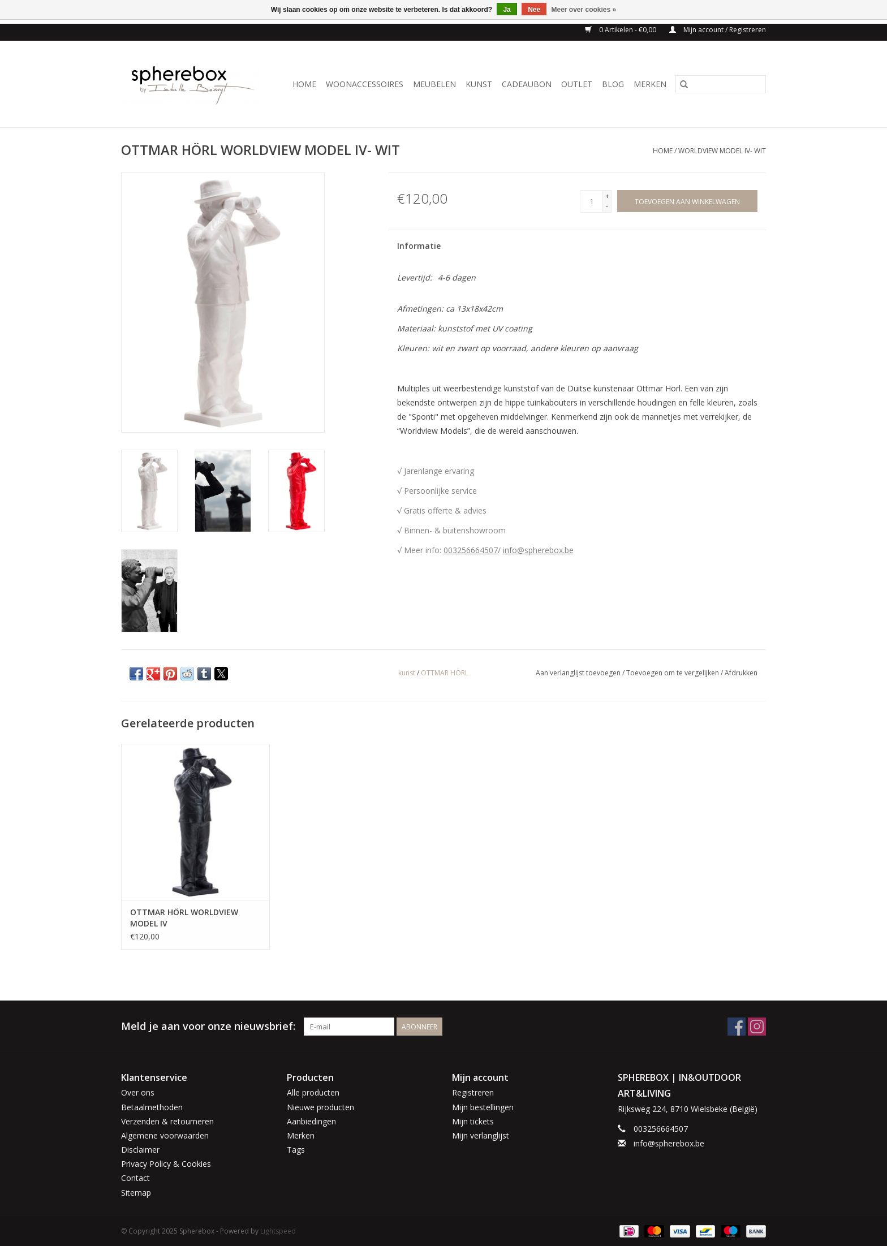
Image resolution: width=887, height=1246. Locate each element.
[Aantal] (591, 201)
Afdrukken (741, 673)
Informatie (419, 245)
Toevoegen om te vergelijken (673, 673)
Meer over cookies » (584, 10)
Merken (650, 84)
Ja (506, 10)
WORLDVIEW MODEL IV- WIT (722, 151)
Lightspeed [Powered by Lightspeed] (278, 1231)
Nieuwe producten (320, 1107)
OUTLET (576, 84)
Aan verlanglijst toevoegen (579, 673)
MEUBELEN (434, 84)
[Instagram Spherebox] (757, 1027)
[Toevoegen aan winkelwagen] (687, 201)
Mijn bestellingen (483, 1107)
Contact (135, 1177)
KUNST (479, 84)
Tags (296, 1149)
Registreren (473, 1092)
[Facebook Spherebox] (736, 1027)
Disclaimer (140, 1149)
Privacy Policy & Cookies (166, 1163)
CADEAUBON (527, 84)
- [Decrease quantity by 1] (607, 206)
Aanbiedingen (311, 1121)
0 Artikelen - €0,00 (621, 30)
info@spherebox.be (538, 550)
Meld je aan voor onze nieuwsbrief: (208, 1026)
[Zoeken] (720, 84)
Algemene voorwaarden (165, 1135)
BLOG (613, 84)
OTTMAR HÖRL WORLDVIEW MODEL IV (184, 918)
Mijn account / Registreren (717, 30)
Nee (534, 10)
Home (304, 84)
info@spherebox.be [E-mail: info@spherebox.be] (669, 1143)
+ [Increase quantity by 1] (607, 196)
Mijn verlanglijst (480, 1135)
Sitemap (136, 1192)
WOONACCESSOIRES (364, 84)
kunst (406, 673)
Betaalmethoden (152, 1107)
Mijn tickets (473, 1121)
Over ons (137, 1092)
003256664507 (471, 550)
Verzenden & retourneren (167, 1121)
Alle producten (313, 1092)
